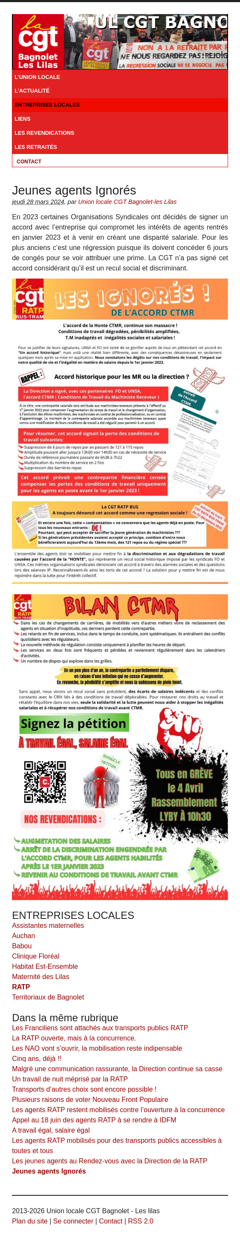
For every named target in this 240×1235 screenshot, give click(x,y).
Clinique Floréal (35, 956)
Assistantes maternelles (48, 925)
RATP (21, 987)
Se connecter (73, 1221)
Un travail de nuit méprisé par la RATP (70, 1079)
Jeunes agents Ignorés (49, 1171)
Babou (22, 946)
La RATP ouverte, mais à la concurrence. (74, 1038)
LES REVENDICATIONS (44, 133)
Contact (29, 162)
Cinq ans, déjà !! (36, 1058)
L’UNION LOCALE (37, 77)
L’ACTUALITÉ (31, 91)
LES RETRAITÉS (35, 147)
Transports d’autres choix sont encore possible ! (84, 1089)
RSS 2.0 (140, 1221)
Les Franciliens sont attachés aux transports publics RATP (100, 1028)
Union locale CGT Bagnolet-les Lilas (127, 201)
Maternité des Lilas (40, 976)
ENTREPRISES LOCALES (47, 105)
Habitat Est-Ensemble (45, 966)
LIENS (22, 119)
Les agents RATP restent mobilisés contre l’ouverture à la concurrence (118, 1109)
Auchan (23, 935)
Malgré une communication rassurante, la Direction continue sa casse (117, 1068)
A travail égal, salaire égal (51, 1130)
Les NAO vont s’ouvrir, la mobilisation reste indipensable (97, 1048)
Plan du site (30, 1221)
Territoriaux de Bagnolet (48, 997)
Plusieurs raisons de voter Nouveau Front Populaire (90, 1099)
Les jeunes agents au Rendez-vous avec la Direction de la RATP (110, 1161)
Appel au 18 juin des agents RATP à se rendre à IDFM (94, 1120)
